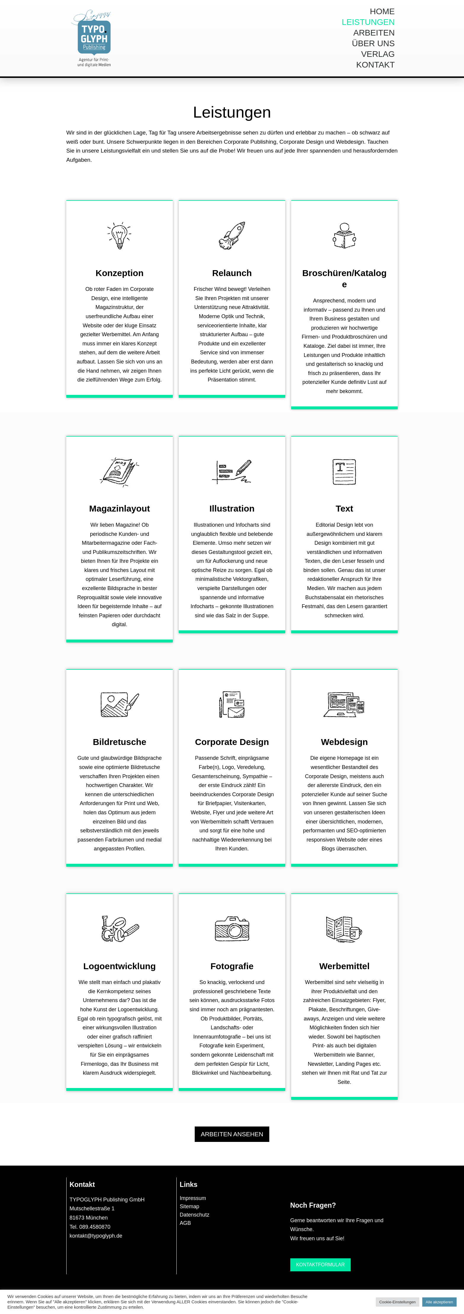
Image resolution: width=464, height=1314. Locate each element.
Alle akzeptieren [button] (439, 1302)
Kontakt (375, 64)
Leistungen (368, 22)
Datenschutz (194, 1219)
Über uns (373, 43)
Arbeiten (374, 32)
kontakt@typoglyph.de (96, 1240)
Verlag (378, 54)
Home (382, 11)
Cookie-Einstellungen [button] (397, 1302)
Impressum (193, 1202)
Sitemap (189, 1211)
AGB (185, 1227)
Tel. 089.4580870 (90, 1231)
